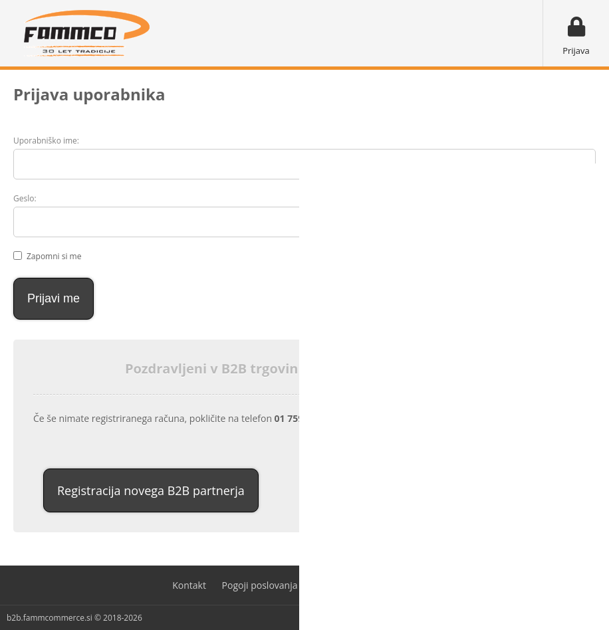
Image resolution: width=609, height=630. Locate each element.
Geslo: (25, 198)
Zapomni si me (54, 256)
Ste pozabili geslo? (530, 223)
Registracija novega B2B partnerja (151, 490)
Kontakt (189, 585)
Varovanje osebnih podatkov (375, 585)
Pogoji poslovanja (260, 585)
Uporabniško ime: (46, 140)
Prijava (576, 50)
